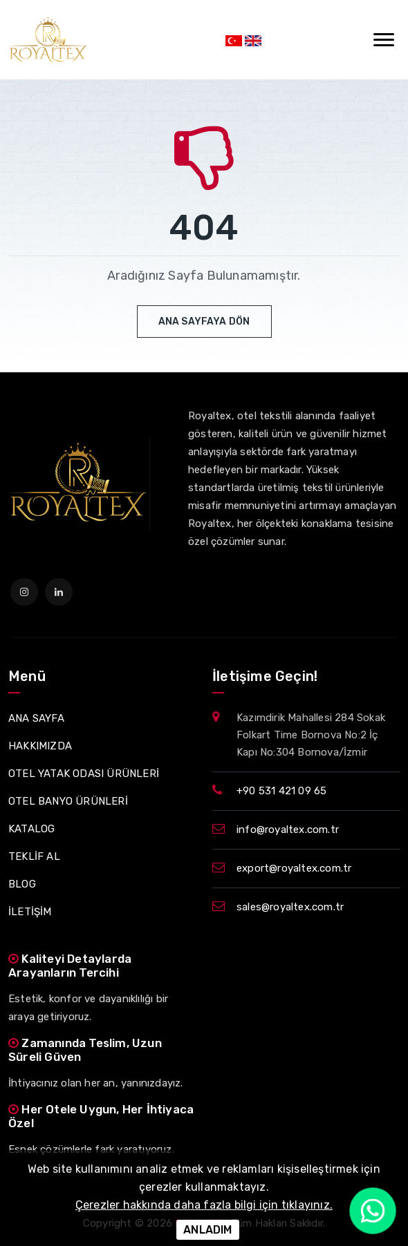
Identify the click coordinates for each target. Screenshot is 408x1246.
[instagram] (24, 592)
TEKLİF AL (34, 856)
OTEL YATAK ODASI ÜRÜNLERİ (83, 773)
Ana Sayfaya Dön (204, 321)
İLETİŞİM (30, 911)
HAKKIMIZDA (40, 746)
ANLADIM (207, 1229)
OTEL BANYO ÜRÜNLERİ (68, 801)
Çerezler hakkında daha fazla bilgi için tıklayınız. (204, 1204)
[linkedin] (59, 592)
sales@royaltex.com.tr (290, 907)
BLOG (22, 884)
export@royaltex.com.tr (294, 868)
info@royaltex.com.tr (288, 829)
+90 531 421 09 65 (281, 791)
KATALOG (31, 829)
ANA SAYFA (36, 718)
